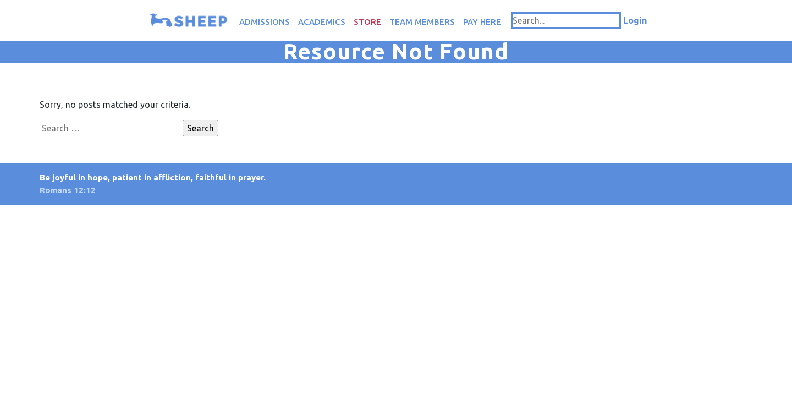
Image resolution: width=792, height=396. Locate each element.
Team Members (422, 21)
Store (367, 21)
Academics (321, 21)
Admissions (264, 21)
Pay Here (482, 21)
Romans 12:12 (68, 190)
